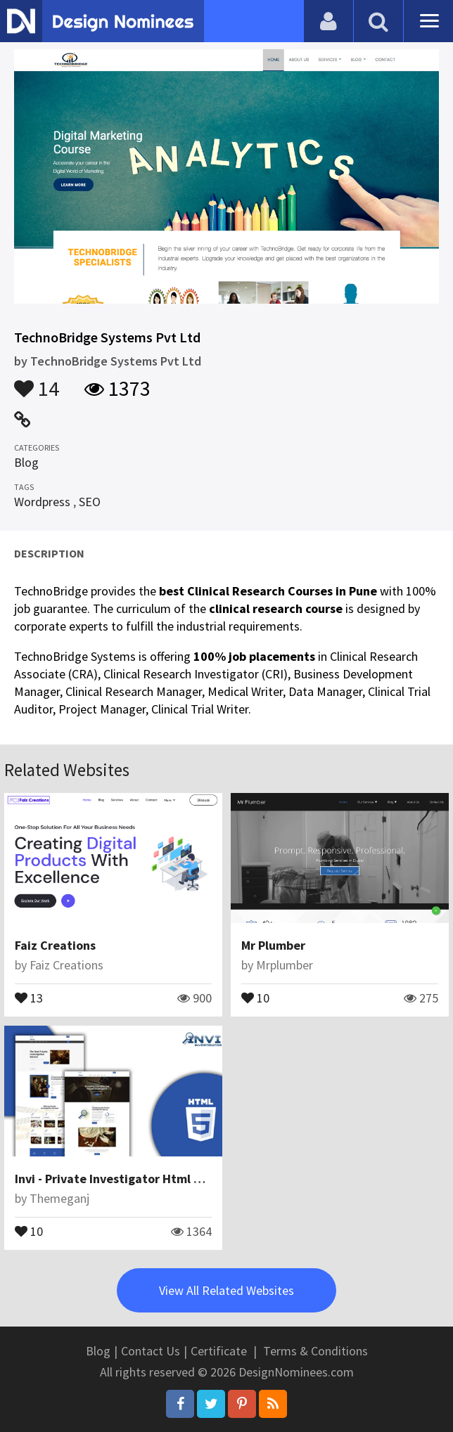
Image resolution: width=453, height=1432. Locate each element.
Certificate (219, 1351)
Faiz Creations (55, 945)
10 (255, 997)
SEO (90, 502)
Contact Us (150, 1351)
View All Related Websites (226, 1290)
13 (29, 997)
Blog (26, 462)
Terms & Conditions (315, 1351)
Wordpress (42, 502)
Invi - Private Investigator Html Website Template (156, 1178)
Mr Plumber (273, 945)
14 (36, 382)
